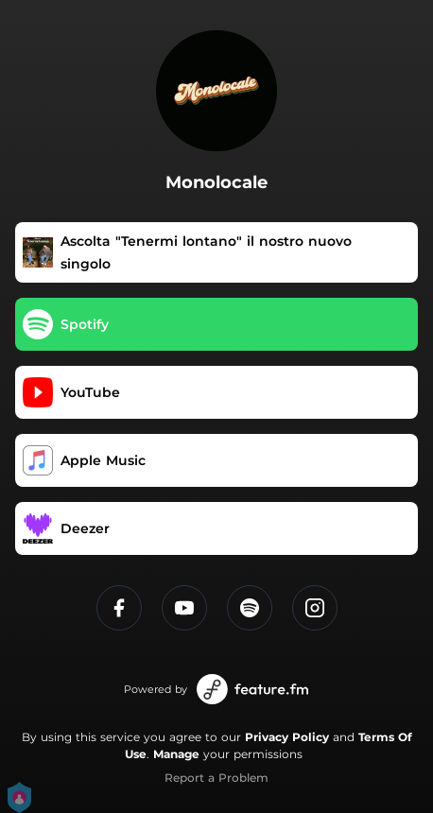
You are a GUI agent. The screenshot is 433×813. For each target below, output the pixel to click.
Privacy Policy (287, 737)
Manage (176, 754)
